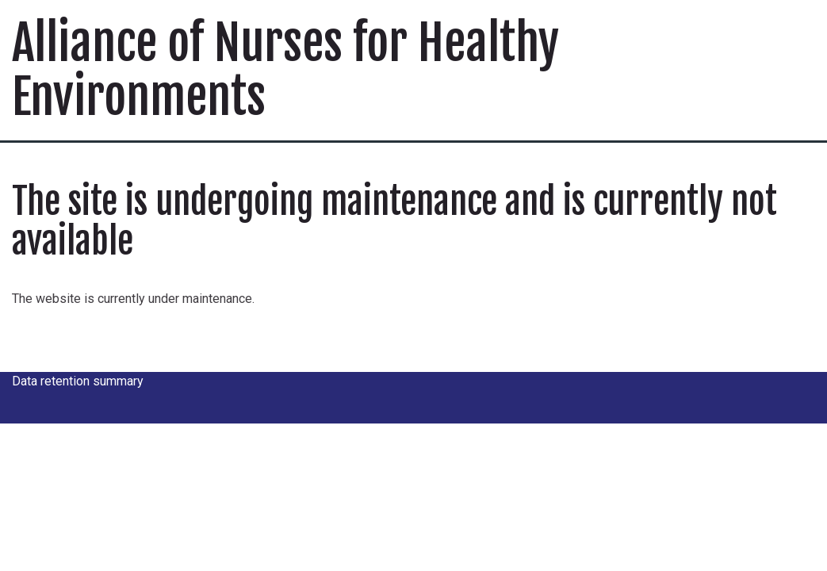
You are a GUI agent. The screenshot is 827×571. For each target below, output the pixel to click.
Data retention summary (78, 381)
